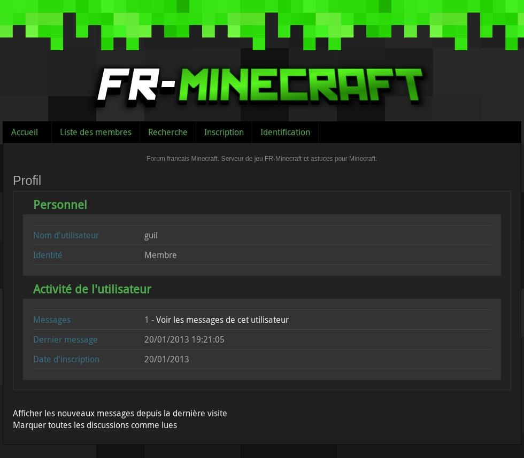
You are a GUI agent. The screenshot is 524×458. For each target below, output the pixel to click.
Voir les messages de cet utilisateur (222, 319)
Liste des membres (96, 132)
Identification (285, 132)
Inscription (224, 132)
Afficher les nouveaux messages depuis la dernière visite (120, 413)
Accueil (24, 132)
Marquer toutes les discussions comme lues (95, 425)
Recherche (168, 132)
